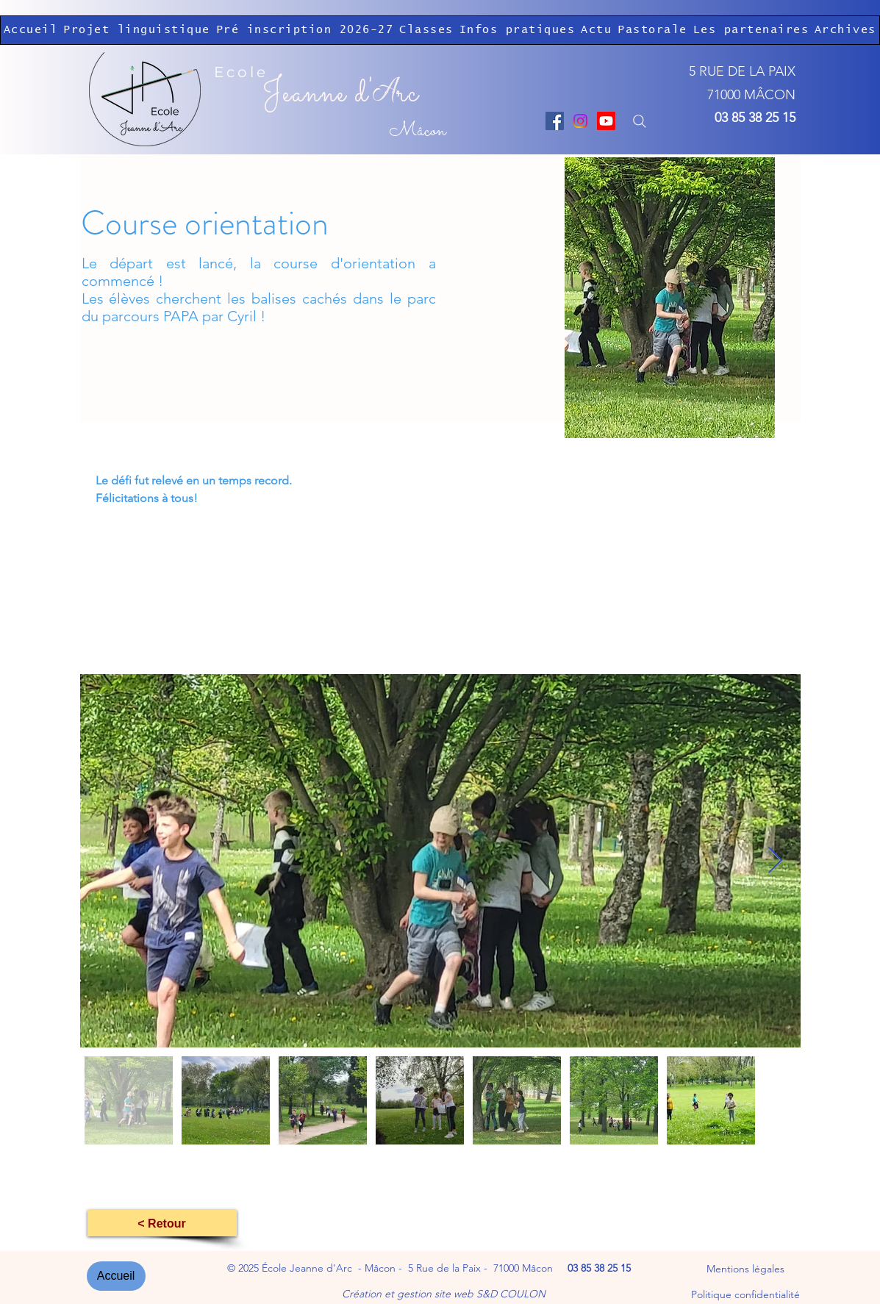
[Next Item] (775, 861)
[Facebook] (554, 121)
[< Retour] (162, 1223)
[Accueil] (116, 1276)
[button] (426, 30)
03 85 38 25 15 (755, 118)
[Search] (640, 121)
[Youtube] (606, 121)
